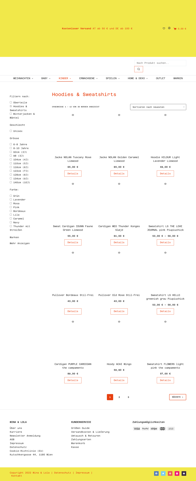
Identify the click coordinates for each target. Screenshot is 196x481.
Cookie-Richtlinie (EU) (26, 451)
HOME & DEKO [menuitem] (138, 78)
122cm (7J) (21, 171)
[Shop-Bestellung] (158, 107)
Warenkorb (78, 443)
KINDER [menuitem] (65, 78)
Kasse (75, 447)
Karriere (16, 432)
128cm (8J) (21, 174)
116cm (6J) (21, 167)
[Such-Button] (138, 69)
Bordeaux (19, 211)
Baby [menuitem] (46, 78)
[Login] (169, 28)
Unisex (18, 131)
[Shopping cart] (179, 29)
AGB (12, 439)
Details (73, 173)
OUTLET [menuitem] (160, 78)
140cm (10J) (21, 182)
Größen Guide (80, 428)
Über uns (16, 428)
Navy (16, 222)
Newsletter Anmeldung (25, 435)
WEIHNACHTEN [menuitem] (23, 78)
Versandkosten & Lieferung (90, 432)
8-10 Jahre (21, 148)
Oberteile (20, 102)
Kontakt (16, 475)
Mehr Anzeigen (20, 243)
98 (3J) (18, 155)
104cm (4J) (21, 159)
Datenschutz (18, 447)
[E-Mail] (184, 473)
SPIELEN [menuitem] (113, 78)
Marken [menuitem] (178, 78)
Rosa (16, 203)
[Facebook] (156, 473)
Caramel (18, 218)
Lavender (19, 199)
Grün (16, 196)
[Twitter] (163, 473)
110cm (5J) (21, 163)
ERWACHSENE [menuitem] (89, 78)
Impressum (17, 443)
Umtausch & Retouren (85, 435)
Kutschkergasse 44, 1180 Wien (31, 454)
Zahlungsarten (81, 439)
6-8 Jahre (20, 144)
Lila (16, 214)
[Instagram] (177, 473)
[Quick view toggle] (73, 115)
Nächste (177, 397)
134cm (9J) (21, 178)
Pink (16, 207)
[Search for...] (160, 63)
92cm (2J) (20, 152)
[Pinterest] (170, 473)
